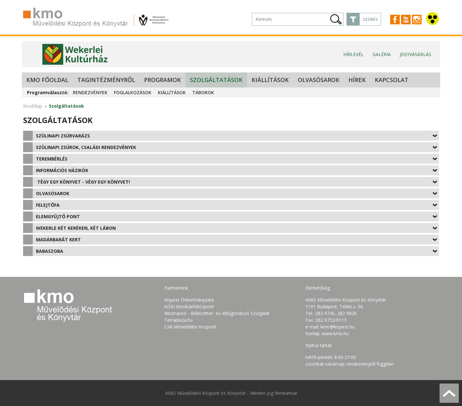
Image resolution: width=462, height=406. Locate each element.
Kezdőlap (32, 106)
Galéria (381, 54)
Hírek (357, 80)
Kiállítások (270, 80)
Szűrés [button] (370, 19)
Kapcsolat (391, 80)
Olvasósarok (318, 80)
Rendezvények (90, 92)
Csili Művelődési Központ (190, 327)
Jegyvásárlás (415, 54)
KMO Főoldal (47, 80)
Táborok (203, 92)
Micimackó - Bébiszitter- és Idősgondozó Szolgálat (217, 313)
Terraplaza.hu (178, 320)
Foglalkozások (132, 92)
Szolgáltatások (216, 80)
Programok (162, 80)
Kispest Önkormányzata (189, 300)
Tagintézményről (106, 80)
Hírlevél (353, 54)
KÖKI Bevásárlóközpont (189, 306)
